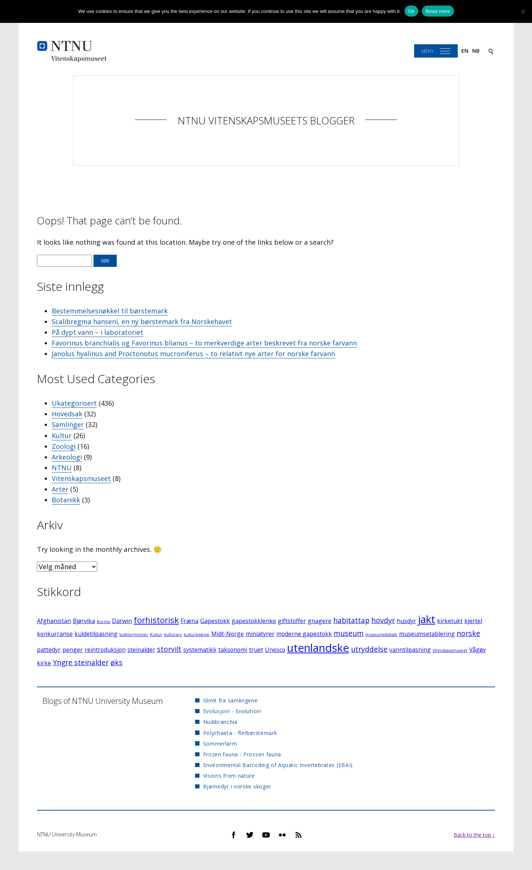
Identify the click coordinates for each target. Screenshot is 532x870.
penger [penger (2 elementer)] (72, 650)
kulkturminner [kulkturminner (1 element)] (133, 634)
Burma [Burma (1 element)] (103, 621)
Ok (411, 11)
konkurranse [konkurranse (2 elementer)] (55, 634)
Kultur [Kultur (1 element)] (156, 634)
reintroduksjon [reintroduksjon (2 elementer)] (105, 650)
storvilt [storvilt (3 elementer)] (169, 649)
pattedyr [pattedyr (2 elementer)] (49, 650)
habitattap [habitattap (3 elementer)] (351, 620)
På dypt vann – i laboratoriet (97, 332)
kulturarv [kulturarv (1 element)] (173, 634)
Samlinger (68, 424)
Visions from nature (229, 775)
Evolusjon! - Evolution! (232, 711)
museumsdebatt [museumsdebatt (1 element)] (381, 634)
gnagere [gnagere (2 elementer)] (319, 621)
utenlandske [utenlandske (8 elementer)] (318, 647)
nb (476, 50)
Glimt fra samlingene (230, 700)
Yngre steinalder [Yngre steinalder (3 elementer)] (81, 662)
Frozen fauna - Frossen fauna (242, 754)
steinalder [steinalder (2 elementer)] (141, 650)
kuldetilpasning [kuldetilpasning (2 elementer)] (96, 634)
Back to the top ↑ (474, 834)
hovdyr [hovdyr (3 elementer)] (383, 620)
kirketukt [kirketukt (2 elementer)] (450, 621)
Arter (60, 489)
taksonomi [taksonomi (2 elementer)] (232, 650)
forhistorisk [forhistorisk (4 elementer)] (156, 619)
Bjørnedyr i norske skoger (237, 786)
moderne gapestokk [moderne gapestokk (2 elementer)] (304, 634)
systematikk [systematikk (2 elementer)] (199, 650)
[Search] (491, 51)
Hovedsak (67, 413)
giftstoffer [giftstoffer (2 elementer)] (292, 621)
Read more (438, 11)
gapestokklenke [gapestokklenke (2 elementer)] (254, 621)
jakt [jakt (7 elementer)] (426, 619)
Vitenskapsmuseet (81, 478)
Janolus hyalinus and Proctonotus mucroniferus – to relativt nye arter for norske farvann (193, 353)
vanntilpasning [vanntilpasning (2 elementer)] (410, 650)
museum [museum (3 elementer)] (349, 633)
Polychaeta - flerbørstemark (240, 732)
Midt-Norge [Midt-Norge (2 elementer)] (227, 634)
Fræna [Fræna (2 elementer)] (189, 621)
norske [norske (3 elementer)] (468, 633)
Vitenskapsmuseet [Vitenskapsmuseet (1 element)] (450, 650)
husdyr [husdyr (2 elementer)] (406, 621)
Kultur (62, 435)
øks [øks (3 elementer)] (116, 662)
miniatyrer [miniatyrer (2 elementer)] (260, 634)
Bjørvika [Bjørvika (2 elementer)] (84, 621)
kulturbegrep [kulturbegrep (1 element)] (196, 634)
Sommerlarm (220, 743)
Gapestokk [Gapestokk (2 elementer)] (215, 621)
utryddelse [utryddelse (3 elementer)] (369, 649)
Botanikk (66, 499)
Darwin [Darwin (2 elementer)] (122, 621)
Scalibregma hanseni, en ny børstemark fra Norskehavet (142, 321)
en (464, 50)
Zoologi (64, 446)
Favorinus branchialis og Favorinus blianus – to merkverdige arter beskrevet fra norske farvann (204, 342)
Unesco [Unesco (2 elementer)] (275, 650)
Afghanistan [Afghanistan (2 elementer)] (54, 621)
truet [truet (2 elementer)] (256, 650)
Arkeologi (67, 457)
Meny (428, 51)
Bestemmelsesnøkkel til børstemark (110, 310)
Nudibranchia (220, 721)
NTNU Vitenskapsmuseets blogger (266, 120)
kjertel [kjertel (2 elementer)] (473, 621)
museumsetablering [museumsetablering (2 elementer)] (427, 634)
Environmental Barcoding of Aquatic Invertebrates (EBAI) (278, 764)
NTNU (62, 467)
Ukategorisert (74, 403)
